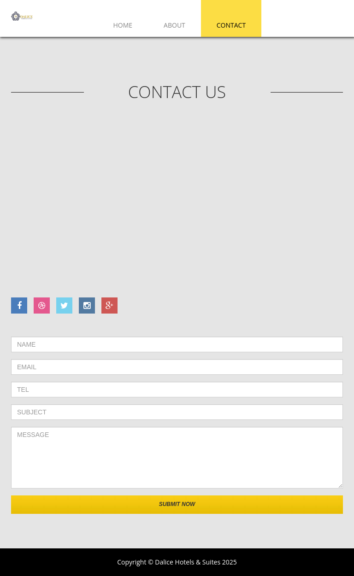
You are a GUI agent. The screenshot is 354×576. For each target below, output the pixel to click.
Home (123, 25)
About (174, 25)
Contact (231, 25)
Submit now (177, 504)
